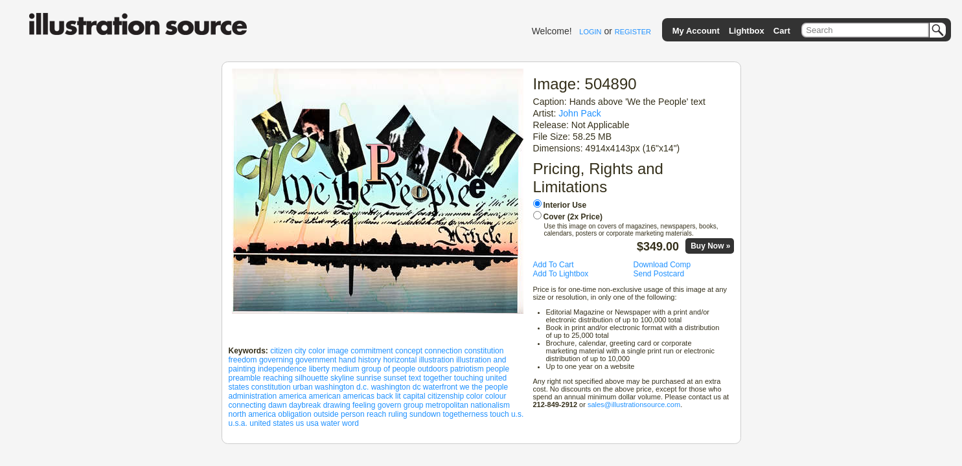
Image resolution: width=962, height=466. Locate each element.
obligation (294, 414)
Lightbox (746, 31)
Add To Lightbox (561, 273)
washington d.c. (342, 387)
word (350, 423)
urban (303, 387)
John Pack (579, 113)
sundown (425, 414)
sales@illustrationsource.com (634, 404)
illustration (436, 359)
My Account (696, 31)
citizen (281, 350)
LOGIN (590, 32)
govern (390, 405)
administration (253, 396)
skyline (342, 378)
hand (347, 359)
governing (276, 359)
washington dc (396, 387)
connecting (247, 405)
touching (468, 378)
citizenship (446, 396)
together (437, 378)
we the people (483, 387)
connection (443, 350)
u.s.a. (238, 423)
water (330, 423)
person (353, 414)
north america (252, 414)
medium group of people (373, 368)
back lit (388, 396)
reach (376, 414)
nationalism (490, 405)
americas (358, 396)
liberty (319, 368)
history (369, 359)
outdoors (433, 368)
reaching (278, 378)
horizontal (400, 359)
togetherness (465, 414)
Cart (781, 31)
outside (326, 414)
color (474, 396)
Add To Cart (553, 264)
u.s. (517, 414)
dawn (277, 405)
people (497, 368)
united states (271, 423)
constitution (484, 350)
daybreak (305, 405)
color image (328, 350)
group (414, 405)
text (415, 378)
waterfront (440, 387)
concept (408, 350)
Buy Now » (710, 245)
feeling (363, 405)
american (325, 396)
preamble (245, 378)
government (315, 359)
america (293, 396)
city (300, 350)
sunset (395, 378)
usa (312, 423)
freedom (243, 359)
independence (282, 368)
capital (414, 396)
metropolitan (447, 405)
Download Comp (662, 264)
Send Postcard (659, 273)
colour (496, 396)
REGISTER (633, 32)
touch (499, 414)
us (300, 423)
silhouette (311, 378)
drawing (336, 405)
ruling (397, 414)
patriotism (467, 368)
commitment (371, 350)
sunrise (369, 378)
